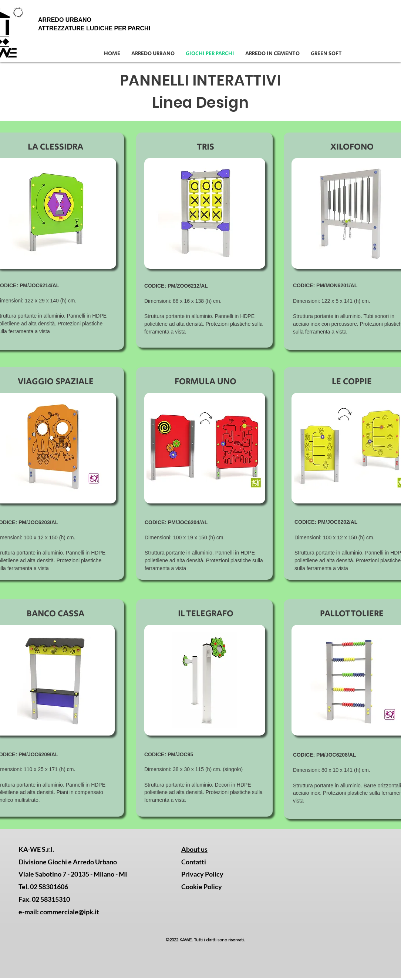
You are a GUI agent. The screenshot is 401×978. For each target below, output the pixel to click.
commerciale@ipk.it (69, 912)
